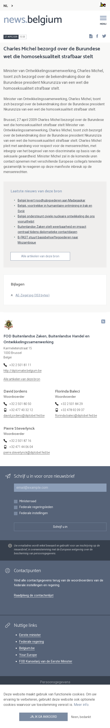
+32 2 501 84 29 (72, 404)
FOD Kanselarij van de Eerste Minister (45, 661)
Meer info (81, 705)
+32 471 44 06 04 (21, 447)
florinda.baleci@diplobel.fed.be (76, 415)
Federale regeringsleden (36, 507)
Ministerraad (27, 501)
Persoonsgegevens (55, 682)
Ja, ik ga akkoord (43, 716)
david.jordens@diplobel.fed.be (24, 415)
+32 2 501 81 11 (20, 365)
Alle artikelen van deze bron (40, 256)
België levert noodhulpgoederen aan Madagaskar (51, 200)
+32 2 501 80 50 (20, 404)
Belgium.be (27, 648)
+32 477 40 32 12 (21, 410)
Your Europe (28, 655)
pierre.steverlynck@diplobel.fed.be (26, 452)
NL (5, 6)
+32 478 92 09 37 (72, 410)
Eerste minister (30, 635)
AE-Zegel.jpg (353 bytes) (32, 295)
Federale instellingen (33, 513)
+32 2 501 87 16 (20, 440)
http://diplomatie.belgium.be (22, 370)
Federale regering (31, 642)
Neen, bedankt (81, 717)
